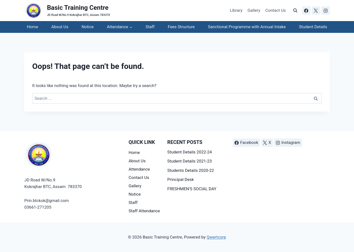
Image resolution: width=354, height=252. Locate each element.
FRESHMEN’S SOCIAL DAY (192, 188)
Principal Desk (180, 179)
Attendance (139, 169)
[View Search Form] (295, 10)
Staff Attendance (144, 210)
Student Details (313, 26)
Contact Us (275, 10)
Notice (88, 26)
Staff (150, 26)
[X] (316, 10)
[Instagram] (325, 10)
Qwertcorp (216, 237)
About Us (59, 26)
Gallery (254, 10)
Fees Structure (181, 26)
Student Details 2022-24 (189, 152)
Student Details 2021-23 (189, 161)
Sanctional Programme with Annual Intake (247, 26)
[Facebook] (306, 10)
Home (32, 26)
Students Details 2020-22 (190, 170)
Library (236, 10)
